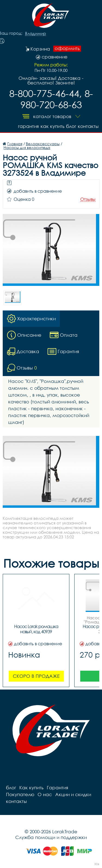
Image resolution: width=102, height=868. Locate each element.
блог (71, 126)
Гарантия (28, 126)
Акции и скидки (73, 794)
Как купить (52, 126)
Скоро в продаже (36, 676)
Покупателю (20, 794)
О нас (45, 794)
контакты (88, 126)
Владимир (35, 33)
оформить (67, 48)
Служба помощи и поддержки (51, 837)
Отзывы (87, 199)
